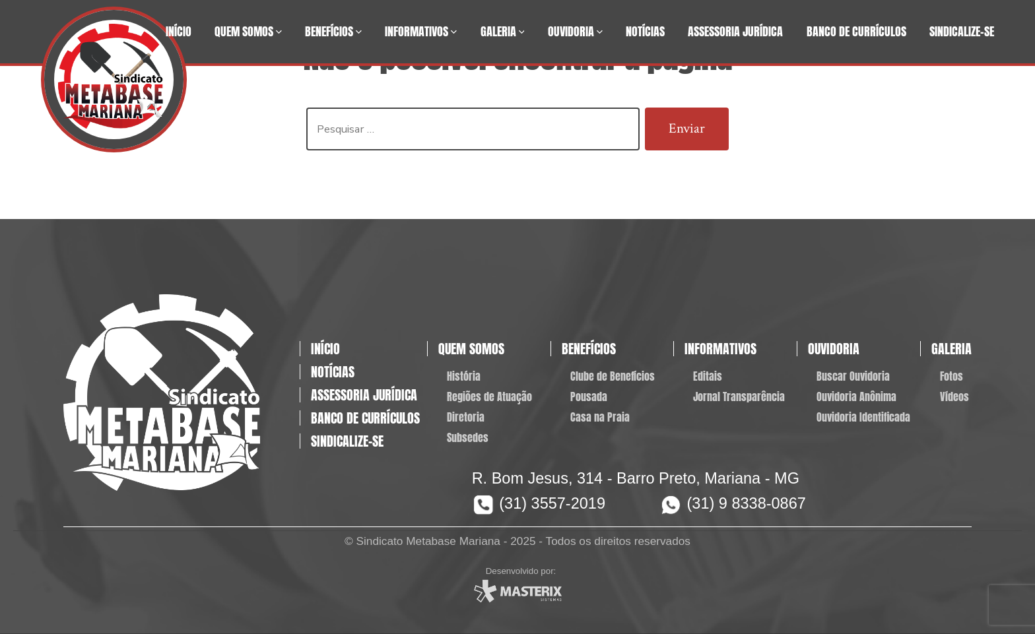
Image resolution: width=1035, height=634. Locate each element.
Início (178, 31)
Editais (707, 376)
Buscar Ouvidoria (853, 376)
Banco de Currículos (856, 31)
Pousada (588, 396)
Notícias (645, 31)
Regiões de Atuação (489, 396)
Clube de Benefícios (612, 376)
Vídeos (954, 396)
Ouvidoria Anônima (856, 396)
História (464, 376)
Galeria (503, 31)
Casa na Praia (600, 417)
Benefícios (333, 31)
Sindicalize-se (961, 31)
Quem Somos (248, 31)
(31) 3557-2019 (552, 503)
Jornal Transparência (739, 396)
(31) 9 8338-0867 (746, 503)
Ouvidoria (575, 31)
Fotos (951, 376)
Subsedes (467, 437)
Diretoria (465, 417)
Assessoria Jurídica (735, 31)
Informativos (421, 31)
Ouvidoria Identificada (863, 417)
